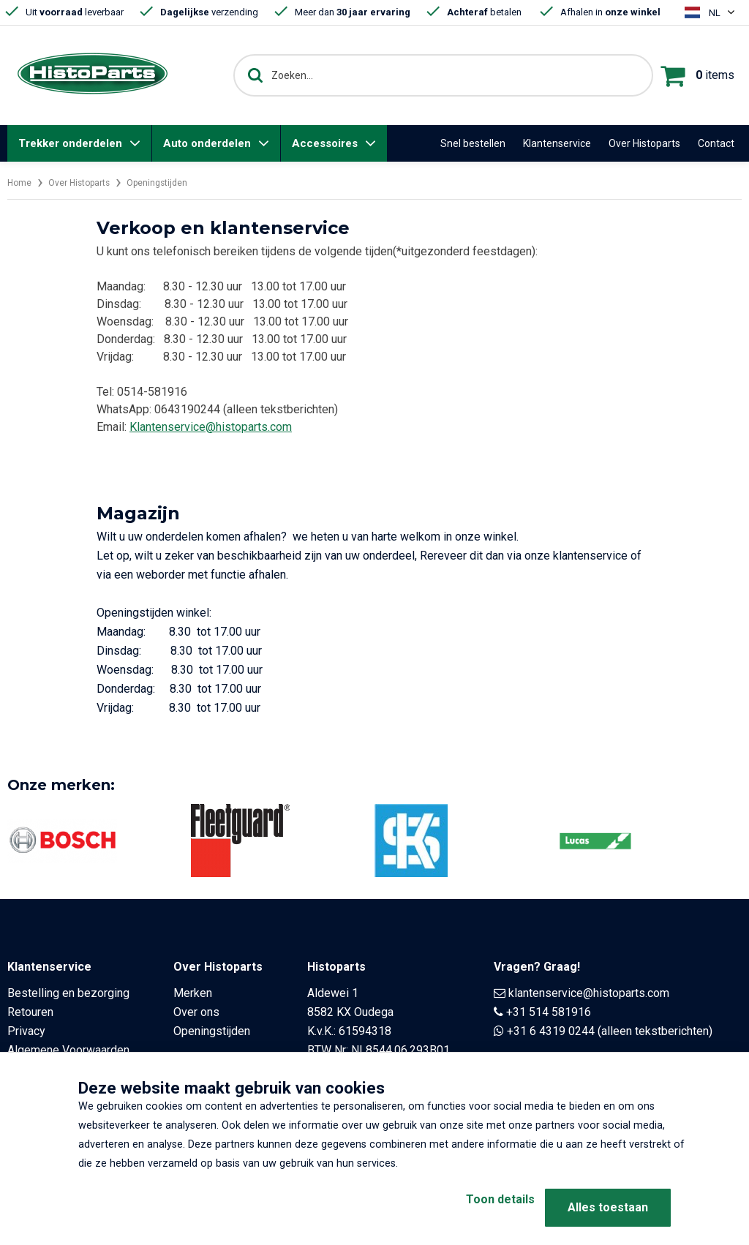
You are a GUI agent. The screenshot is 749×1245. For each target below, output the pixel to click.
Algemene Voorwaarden (68, 1050)
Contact (716, 143)
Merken (192, 993)
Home (21, 182)
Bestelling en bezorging (68, 993)
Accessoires (325, 143)
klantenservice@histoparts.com (588, 993)
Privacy (26, 1031)
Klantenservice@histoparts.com (210, 427)
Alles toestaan (608, 1207)
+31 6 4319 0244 (551, 1031)
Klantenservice (557, 143)
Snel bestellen (472, 143)
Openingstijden (175, 182)
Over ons (196, 1012)
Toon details (477, 1207)
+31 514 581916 (548, 1012)
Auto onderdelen (207, 143)
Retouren (30, 1012)
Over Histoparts (644, 143)
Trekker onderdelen (70, 143)
